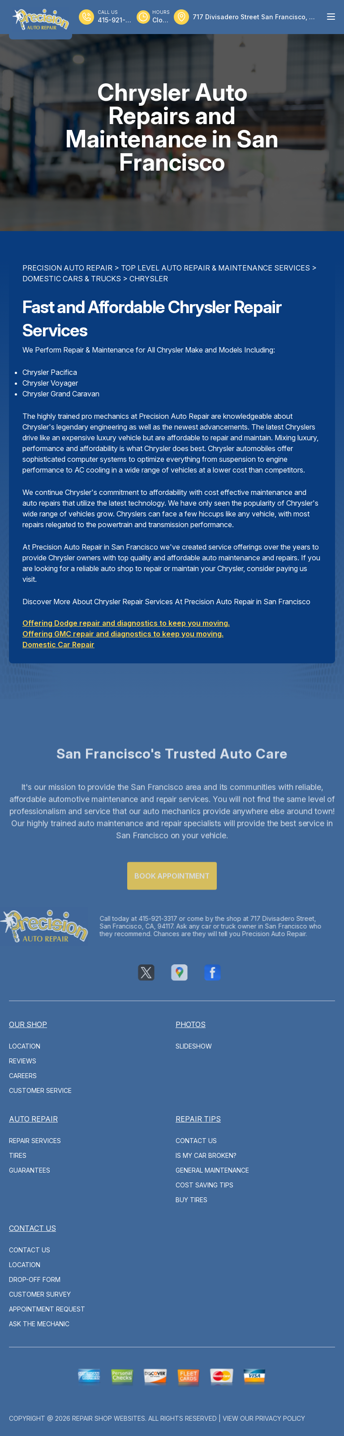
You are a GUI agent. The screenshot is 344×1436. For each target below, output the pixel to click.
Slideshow (194, 1046)
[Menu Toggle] (331, 16)
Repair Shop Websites (108, 1418)
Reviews (22, 1061)
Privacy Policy (280, 1418)
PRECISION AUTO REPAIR (67, 267)
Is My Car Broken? (206, 1155)
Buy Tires (191, 1200)
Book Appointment (171, 890)
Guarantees (29, 1170)
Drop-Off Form (34, 1279)
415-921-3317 (142, 918)
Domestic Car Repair (58, 644)
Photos (191, 1024)
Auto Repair (33, 1118)
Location (24, 1046)
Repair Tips (198, 1118)
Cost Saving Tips (204, 1185)
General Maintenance (212, 1170)
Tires (17, 1155)
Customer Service (40, 1090)
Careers (23, 1075)
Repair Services (35, 1140)
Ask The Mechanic (39, 1324)
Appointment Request (47, 1309)
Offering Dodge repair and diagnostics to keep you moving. (126, 623)
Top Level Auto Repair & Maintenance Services (215, 267)
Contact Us (196, 1140)
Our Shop (28, 1024)
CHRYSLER (148, 278)
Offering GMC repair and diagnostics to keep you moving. (123, 633)
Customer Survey (40, 1294)
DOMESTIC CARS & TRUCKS (71, 278)
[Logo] (40, 19)
